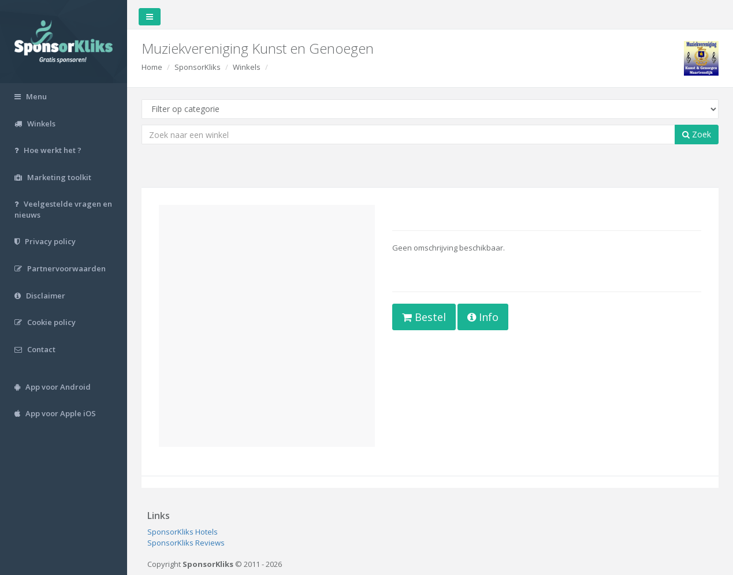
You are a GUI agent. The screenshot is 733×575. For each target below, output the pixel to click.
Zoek (696, 134)
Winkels (247, 67)
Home (152, 67)
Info (482, 317)
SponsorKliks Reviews (186, 542)
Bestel (424, 317)
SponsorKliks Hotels (182, 532)
